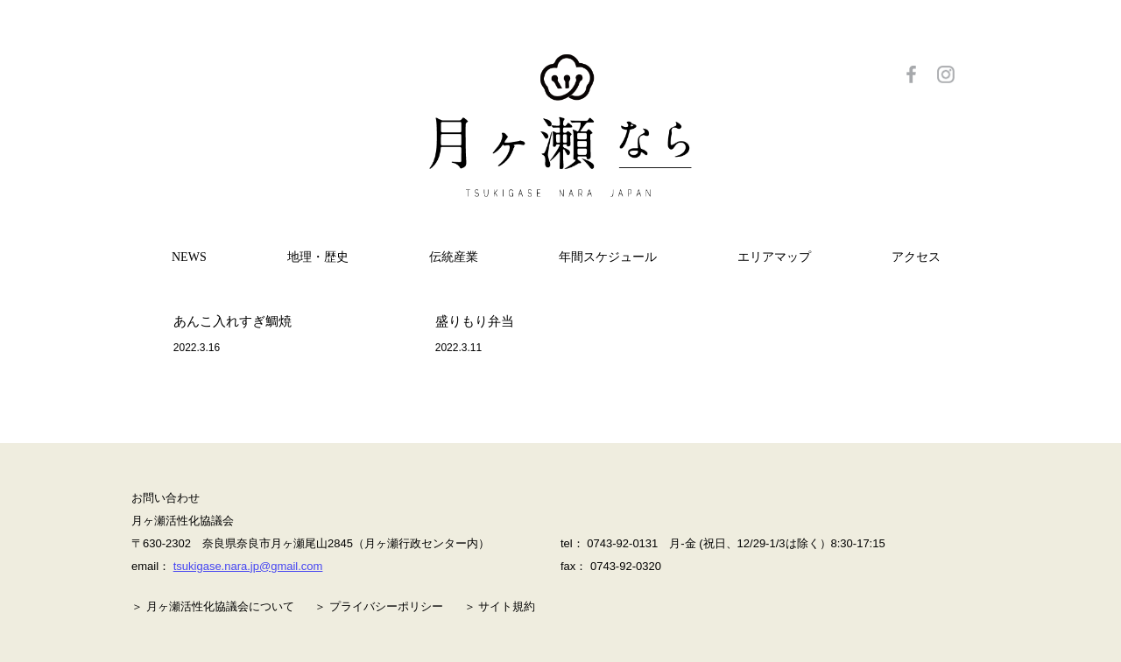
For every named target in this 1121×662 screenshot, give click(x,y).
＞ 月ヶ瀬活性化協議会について (212, 606)
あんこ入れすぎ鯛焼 (232, 320)
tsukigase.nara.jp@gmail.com (248, 566)
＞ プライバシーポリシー (378, 606)
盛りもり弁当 (474, 320)
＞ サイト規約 (500, 606)
